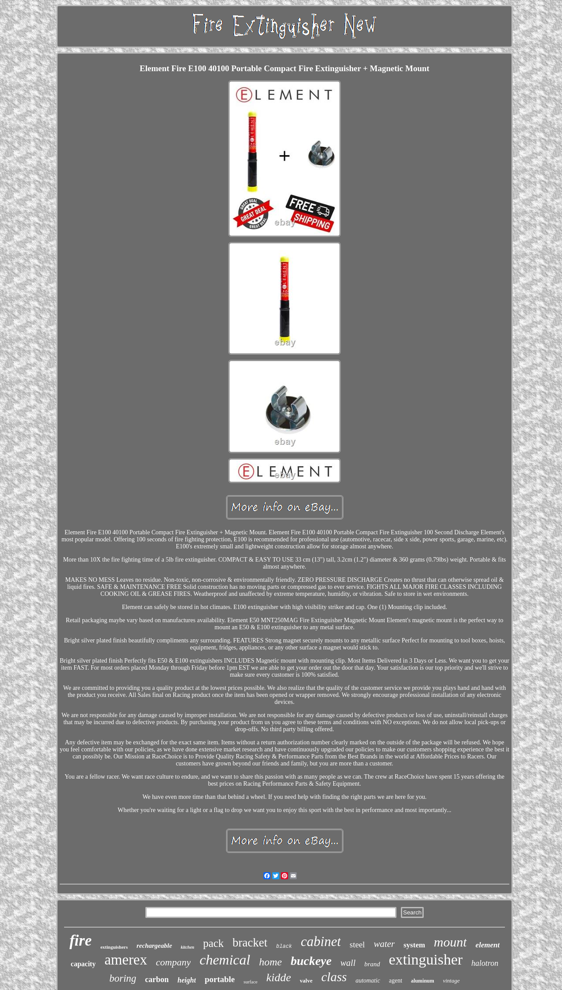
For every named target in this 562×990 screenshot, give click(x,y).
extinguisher (426, 959)
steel (357, 944)
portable (220, 979)
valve (306, 980)
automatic (368, 980)
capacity (83, 964)
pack (213, 943)
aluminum (422, 981)
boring (122, 978)
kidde (279, 977)
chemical (224, 960)
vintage (451, 980)
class (334, 977)
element (488, 945)
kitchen (188, 947)
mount (450, 942)
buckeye (311, 961)
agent (395, 980)
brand (372, 964)
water (384, 944)
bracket (250, 942)
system (414, 945)
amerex (125, 960)
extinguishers (114, 947)
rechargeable (154, 945)
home (270, 962)
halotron (485, 963)
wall (347, 963)
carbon (157, 979)
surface (251, 981)
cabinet (321, 941)
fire (80, 940)
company (173, 962)
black (284, 946)
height (186, 980)
